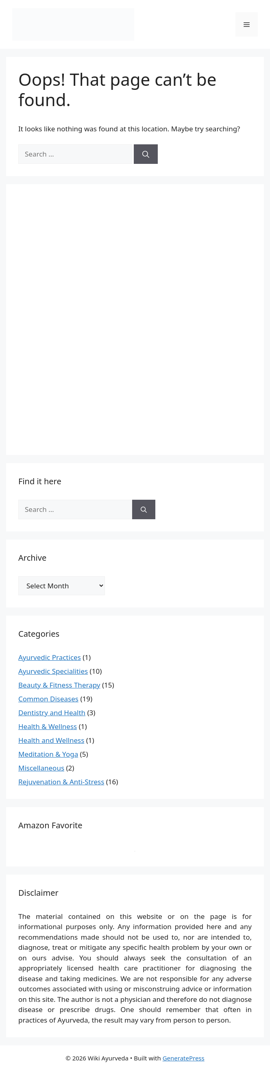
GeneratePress (184, 1058)
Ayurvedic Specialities (53, 671)
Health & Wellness (47, 726)
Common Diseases (48, 698)
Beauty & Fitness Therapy (59, 685)
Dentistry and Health (51, 712)
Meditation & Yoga (48, 754)
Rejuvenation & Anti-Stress (61, 781)
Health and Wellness (51, 740)
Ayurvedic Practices (49, 657)
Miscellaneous (41, 768)
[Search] (146, 154)
